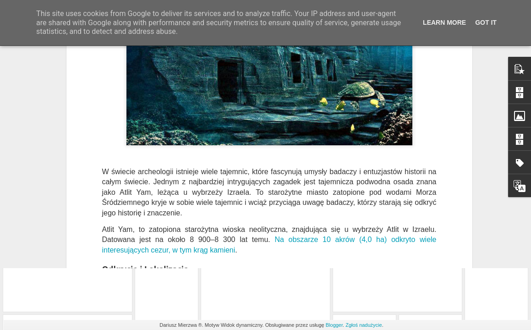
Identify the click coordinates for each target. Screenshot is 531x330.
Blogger (334, 325)
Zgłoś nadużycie (363, 325)
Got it (486, 22)
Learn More (444, 22)
